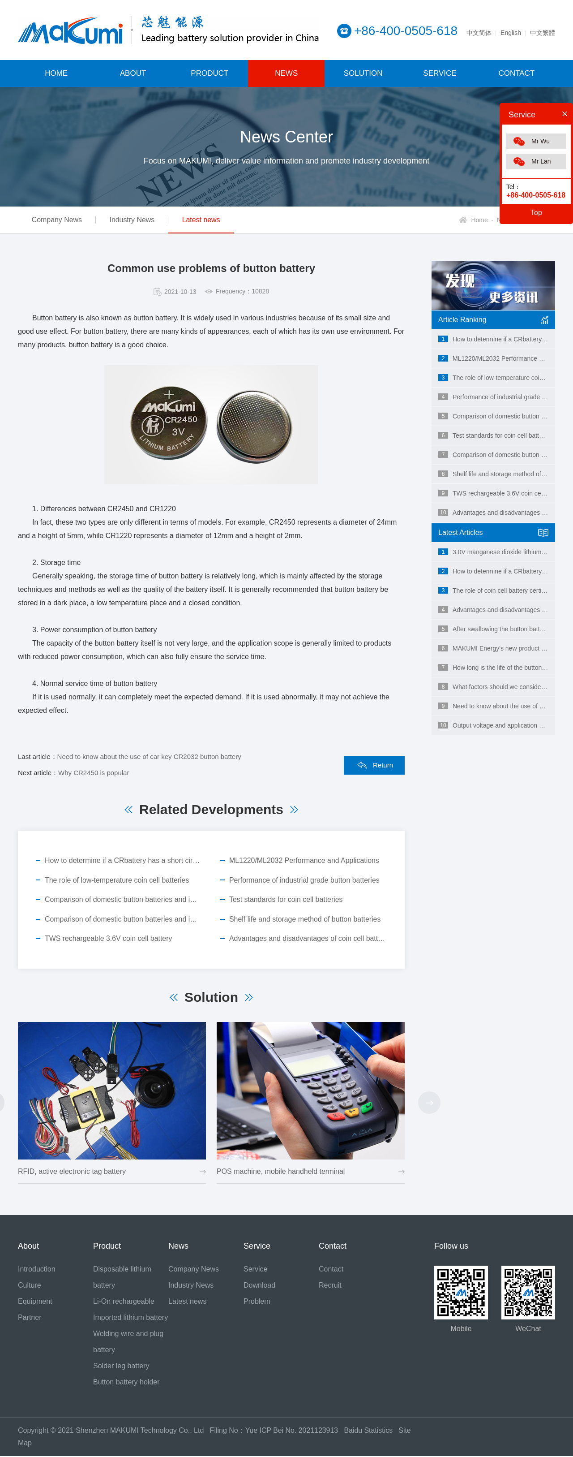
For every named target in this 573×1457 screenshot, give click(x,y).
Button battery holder (126, 1383)
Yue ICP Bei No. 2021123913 (292, 1431)
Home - (482, 220)
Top (536, 212)
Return (383, 765)
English (510, 32)
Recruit (330, 1286)
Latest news (209, 220)
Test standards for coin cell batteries (286, 900)
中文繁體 (542, 32)
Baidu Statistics (372, 1431)
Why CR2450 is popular (93, 772)
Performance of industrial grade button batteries (305, 880)
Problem (257, 1302)
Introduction (37, 1270)
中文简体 (479, 32)
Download (259, 1286)
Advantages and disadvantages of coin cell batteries (308, 939)
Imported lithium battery (130, 1318)
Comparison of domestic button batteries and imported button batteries (123, 900)
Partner (29, 1318)
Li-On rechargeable (123, 1302)
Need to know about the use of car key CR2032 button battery (149, 756)
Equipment (35, 1302)
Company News (58, 220)
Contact (331, 1270)
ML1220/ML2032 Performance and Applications (304, 860)
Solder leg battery (121, 1367)
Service (255, 1270)
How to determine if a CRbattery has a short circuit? (123, 860)
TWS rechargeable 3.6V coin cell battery (109, 939)
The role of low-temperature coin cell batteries (117, 880)
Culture (29, 1286)
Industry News (136, 220)
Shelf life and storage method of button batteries (305, 919)
